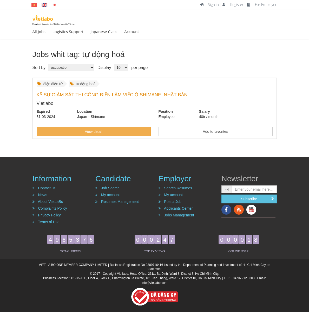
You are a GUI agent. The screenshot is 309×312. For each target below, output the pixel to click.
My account (107, 195)
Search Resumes (175, 188)
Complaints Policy (49, 208)
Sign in (209, 4)
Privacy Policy (46, 215)
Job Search (107, 188)
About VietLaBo (47, 201)
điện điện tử (50, 84)
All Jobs (38, 31)
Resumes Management (117, 201)
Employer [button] (175, 178)
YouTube (251, 210)
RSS (239, 210)
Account (131, 31)
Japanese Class (103, 31)
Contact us (44, 188)
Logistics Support (68, 31)
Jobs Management (176, 215)
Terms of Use (46, 222)
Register (232, 4)
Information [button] (51, 178)
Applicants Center (176, 208)
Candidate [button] (113, 178)
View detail (93, 131)
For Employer (262, 4)
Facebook (226, 210)
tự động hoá (83, 84)
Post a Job (170, 201)
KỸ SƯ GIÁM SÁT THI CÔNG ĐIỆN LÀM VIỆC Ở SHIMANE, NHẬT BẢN (112, 94)
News (39, 195)
